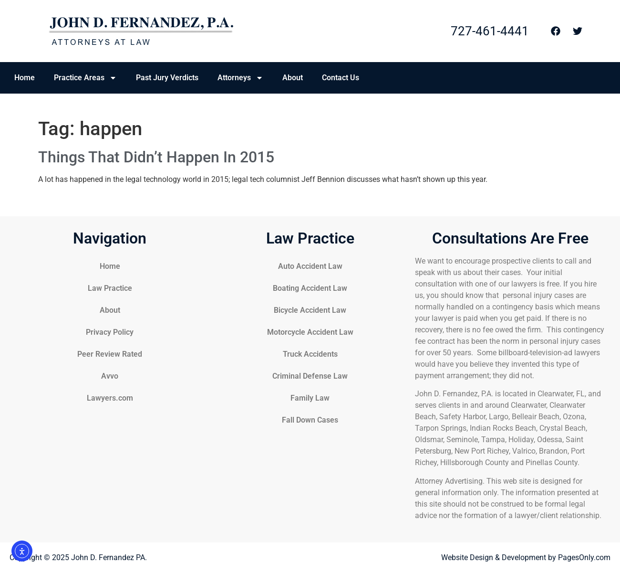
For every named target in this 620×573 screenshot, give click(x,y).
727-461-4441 (490, 31)
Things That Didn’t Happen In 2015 (156, 157)
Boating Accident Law (310, 288)
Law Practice (110, 288)
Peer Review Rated (109, 354)
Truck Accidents (310, 354)
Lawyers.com (110, 398)
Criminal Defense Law (310, 376)
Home (24, 77)
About (292, 77)
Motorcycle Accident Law (310, 332)
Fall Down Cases (310, 419)
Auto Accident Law (310, 266)
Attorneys (240, 77)
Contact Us (340, 77)
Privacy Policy (110, 332)
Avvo (109, 376)
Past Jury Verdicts (167, 77)
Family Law (310, 398)
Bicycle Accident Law (310, 310)
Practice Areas (85, 77)
